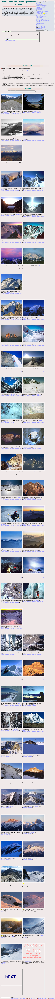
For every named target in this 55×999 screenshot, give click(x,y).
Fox (42, 20)
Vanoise (15, 883)
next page (16, 986)
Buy (21, 113)
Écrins (35, 755)
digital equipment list (42, 16)
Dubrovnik (38, 13)
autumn (44, 20)
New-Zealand (10, 241)
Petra (37, 14)
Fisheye (37, 11)
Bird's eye (41, 11)
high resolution (43, 19)
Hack (44, 1)
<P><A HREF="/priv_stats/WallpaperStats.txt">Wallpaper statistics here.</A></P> (33, 982)
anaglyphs (39, 19)
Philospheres (46, 11)
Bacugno (43, 14)
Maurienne (7, 782)
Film (37, 16)
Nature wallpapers (39, 8)
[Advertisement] (27, 54)
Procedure (7, 37)
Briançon (11, 369)
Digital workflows (39, 18)
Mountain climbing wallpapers (41, 5)
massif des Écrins (30, 498)
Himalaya (13, 394)
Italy (1, 653)
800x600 (7, 113)
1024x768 (12, 113)
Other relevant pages (39, 29)
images (39, 2)
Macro (37, 20)
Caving (42, 12)
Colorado (18, 214)
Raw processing (46, 18)
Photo (49, 1)
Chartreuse (10, 806)
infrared (47, 20)
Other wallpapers (39, 9)
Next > (45, 27)
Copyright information (40, 23)
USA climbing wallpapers (40, 7)
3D (36, 19)
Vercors (15, 139)
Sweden (24, 575)
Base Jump (38, 12)
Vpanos (46, 2)
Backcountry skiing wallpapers (41, 6)
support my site (28, 961)
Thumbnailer (43, 26)
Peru (43, 188)
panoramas (43, 2)
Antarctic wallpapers (39, 3)
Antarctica (39, 1)
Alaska (40, 265)
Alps (11, 266)
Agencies (37, 24)
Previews (7, 38)
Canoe (45, 13)
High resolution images (10, 40)
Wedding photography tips (44, 15)
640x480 (3, 113)
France (17, 162)
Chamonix (34, 215)
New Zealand (6, 112)
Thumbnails (38, 26)
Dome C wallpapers (39, 4)
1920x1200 (17, 113)
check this (19, 35)
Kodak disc (38, 21)
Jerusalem (40, 14)
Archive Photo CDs (39, 25)
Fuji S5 (41, 17)
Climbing (42, 1)
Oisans (8, 292)
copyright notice (27, 70)
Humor (47, 1)
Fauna (40, 20)
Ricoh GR (38, 17)
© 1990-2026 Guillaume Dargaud (22, 6)
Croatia (41, 13)
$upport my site (39, 28)
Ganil (39, 22)
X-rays (42, 22)
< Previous (42, 27)
